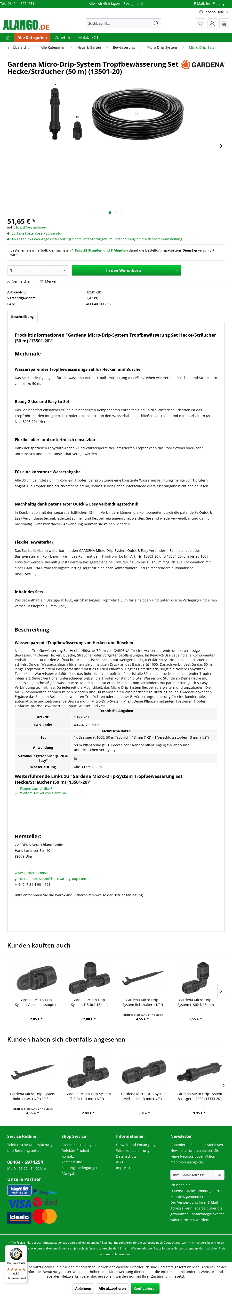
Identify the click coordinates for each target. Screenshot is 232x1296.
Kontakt (68, 1156)
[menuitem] (123, 23)
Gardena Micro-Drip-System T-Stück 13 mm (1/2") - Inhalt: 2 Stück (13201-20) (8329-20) (89, 1002)
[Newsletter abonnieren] (219, 1175)
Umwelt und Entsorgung (136, 1144)
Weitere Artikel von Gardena (40, 793)
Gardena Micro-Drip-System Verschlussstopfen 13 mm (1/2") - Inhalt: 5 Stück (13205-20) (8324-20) (36, 1002)
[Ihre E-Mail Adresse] (192, 1175)
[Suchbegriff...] (123, 23)
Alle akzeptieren (112, 1288)
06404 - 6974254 (25, 1162)
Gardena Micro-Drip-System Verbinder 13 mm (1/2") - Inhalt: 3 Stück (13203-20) (144, 1096)
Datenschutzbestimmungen (193, 1190)
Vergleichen (19, 281)
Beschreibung (22, 316)
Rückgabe (69, 1173)
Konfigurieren (145, 1288)
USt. (16, 227)
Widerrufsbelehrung (132, 1150)
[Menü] (24, 1248)
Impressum (125, 1167)
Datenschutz (126, 1156)
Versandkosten (80, 1243)
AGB (119, 1162)
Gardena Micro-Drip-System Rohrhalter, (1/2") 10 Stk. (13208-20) (142, 1002)
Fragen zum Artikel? (33, 788)
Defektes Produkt (75, 1150)
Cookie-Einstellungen (79, 1144)
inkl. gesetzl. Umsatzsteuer (44, 1243)
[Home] (7, 37)
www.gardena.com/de (32, 872)
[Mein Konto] (212, 23)
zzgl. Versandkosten (33, 227)
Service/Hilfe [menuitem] (212, 12)
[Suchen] (156, 23)
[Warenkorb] (224, 23)
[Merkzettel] (200, 23)
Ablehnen (83, 1288)
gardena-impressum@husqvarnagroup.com (50, 878)
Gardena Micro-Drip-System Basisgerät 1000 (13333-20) (199, 1096)
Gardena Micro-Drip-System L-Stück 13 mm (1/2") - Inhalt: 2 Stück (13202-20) (195, 1002)
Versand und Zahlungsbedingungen (80, 1165)
